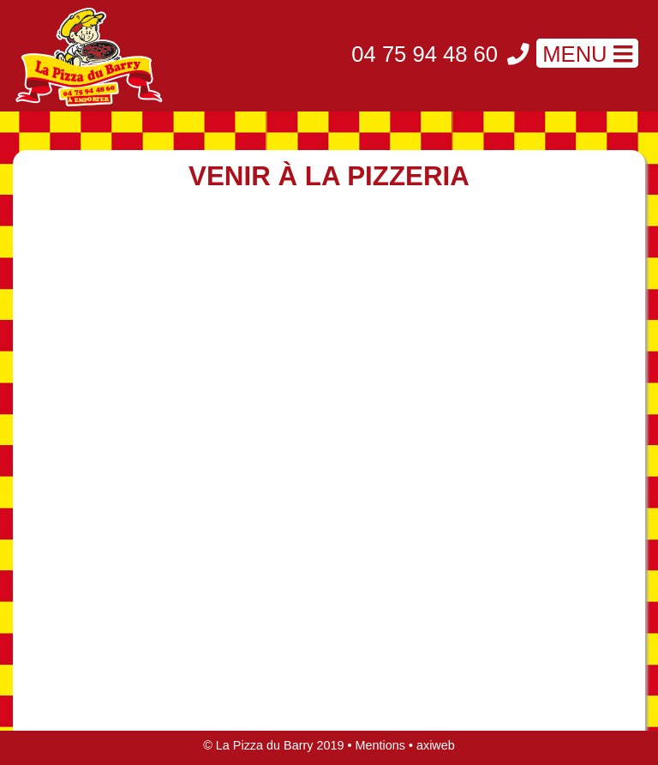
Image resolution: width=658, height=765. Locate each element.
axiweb (435, 745)
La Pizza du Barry (265, 745)
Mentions (380, 745)
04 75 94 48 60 (427, 54)
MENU (587, 54)
